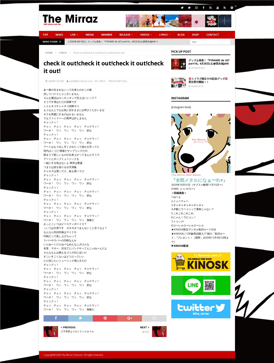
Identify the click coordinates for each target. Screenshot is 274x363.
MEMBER (106, 34)
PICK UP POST (181, 52)
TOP (45, 34)
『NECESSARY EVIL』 (118, 81)
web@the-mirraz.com (81, 81)
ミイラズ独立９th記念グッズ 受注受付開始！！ (208, 80)
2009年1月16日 (56, 81)
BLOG (181, 34)
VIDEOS (144, 34)
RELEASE (125, 34)
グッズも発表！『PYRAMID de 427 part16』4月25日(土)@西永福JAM (209, 62)
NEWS (59, 34)
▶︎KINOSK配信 (179, 245)
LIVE (73, 34)
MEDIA (90, 34)
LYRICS (163, 34)
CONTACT (212, 34)
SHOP (195, 34)
